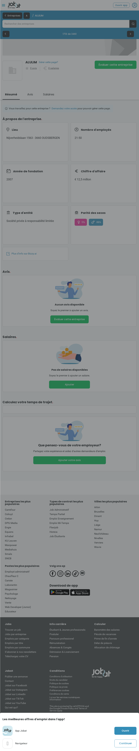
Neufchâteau (101, 533)
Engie (8, 527)
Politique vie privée (59, 687)
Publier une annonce (16, 676)
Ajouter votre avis (69, 460)
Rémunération (57, 643)
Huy (96, 520)
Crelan (8, 518)
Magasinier (11, 589)
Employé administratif (17, 571)
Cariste (9, 580)
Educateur (10, 611)
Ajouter (69, 384)
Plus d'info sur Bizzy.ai (21, 253)
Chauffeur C (11, 576)
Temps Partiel (57, 514)
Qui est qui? (11, 707)
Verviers (98, 542)
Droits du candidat (59, 680)
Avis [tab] (30, 94)
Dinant (98, 516)
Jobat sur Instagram (16, 689)
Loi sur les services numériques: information (65, 698)
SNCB (8, 558)
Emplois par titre (14, 643)
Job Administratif (59, 509)
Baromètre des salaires (107, 629)
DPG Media (11, 523)
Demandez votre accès (64, 108)
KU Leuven (11, 540)
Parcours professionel (62, 638)
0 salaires (53, 68)
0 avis (33, 68)
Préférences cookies (59, 690)
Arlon (97, 507)
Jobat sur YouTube (15, 703)
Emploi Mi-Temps (59, 523)
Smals (8, 553)
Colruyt (9, 514)
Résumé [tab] (11, 94)
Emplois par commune (17, 647)
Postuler (54, 634)
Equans (9, 531)
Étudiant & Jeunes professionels (67, 629)
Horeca (53, 531)
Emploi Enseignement (62, 518)
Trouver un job (13, 629)
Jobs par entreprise (15, 634)
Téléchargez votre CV (16, 656)
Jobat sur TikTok (14, 698)
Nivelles (98, 538)
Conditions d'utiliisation (61, 676)
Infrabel (9, 536)
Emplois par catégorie (17, 638)
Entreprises (12, 15)
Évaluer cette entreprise (116, 65)
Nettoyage (10, 598)
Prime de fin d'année (105, 638)
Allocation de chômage (107, 647)
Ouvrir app (121, 5)
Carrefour (10, 509)
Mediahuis (11, 549)
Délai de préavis (103, 643)
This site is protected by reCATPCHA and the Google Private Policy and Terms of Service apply (69, 708)
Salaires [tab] (48, 94)
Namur (98, 529)
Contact (9, 680)
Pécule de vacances (105, 634)
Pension (54, 656)
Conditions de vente (59, 694)
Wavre (97, 547)
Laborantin (11, 584)
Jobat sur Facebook (16, 685)
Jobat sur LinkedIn (15, 694)
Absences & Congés (60, 647)
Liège (97, 524)
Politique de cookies (59, 683)
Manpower (11, 545)
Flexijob (54, 527)
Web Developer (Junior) (18, 607)
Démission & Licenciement (64, 651)
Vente (8, 602)
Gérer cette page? (48, 62)
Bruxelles (99, 511)
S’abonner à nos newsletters (20, 651)
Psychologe (11, 593)
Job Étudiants (57, 536)
